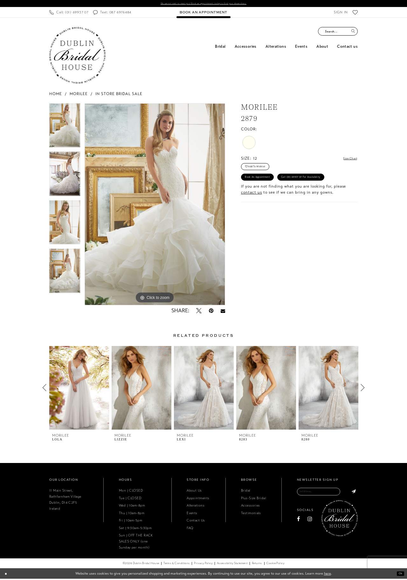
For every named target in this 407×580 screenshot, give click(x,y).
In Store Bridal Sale (118, 95)
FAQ (190, 529)
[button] (340, 13)
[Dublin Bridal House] (77, 56)
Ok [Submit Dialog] (399, 574)
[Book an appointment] (203, 13)
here (327, 574)
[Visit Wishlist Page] (355, 13)
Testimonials (251, 514)
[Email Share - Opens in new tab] (223, 312)
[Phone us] (69, 13)
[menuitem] (69, 13)
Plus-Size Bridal (253, 499)
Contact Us (196, 522)
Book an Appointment (264, 185)
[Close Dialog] (7, 574)
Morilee (79, 95)
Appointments (198, 499)
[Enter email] (327, 494)
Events (192, 514)
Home (55, 95)
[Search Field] (338, 32)
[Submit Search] (353, 32)
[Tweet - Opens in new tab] (199, 312)
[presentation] (79, 389)
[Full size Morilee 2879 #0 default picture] (155, 205)
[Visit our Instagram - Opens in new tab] (309, 523)
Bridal (245, 492)
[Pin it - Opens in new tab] (211, 312)
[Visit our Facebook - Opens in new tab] (298, 523)
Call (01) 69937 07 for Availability (273, 200)
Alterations (195, 507)
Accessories (250, 507)
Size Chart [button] (346, 160)
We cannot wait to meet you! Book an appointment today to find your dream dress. (203, 4)
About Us (194, 492)
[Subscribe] (352, 494)
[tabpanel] (64, 128)
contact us (251, 217)
